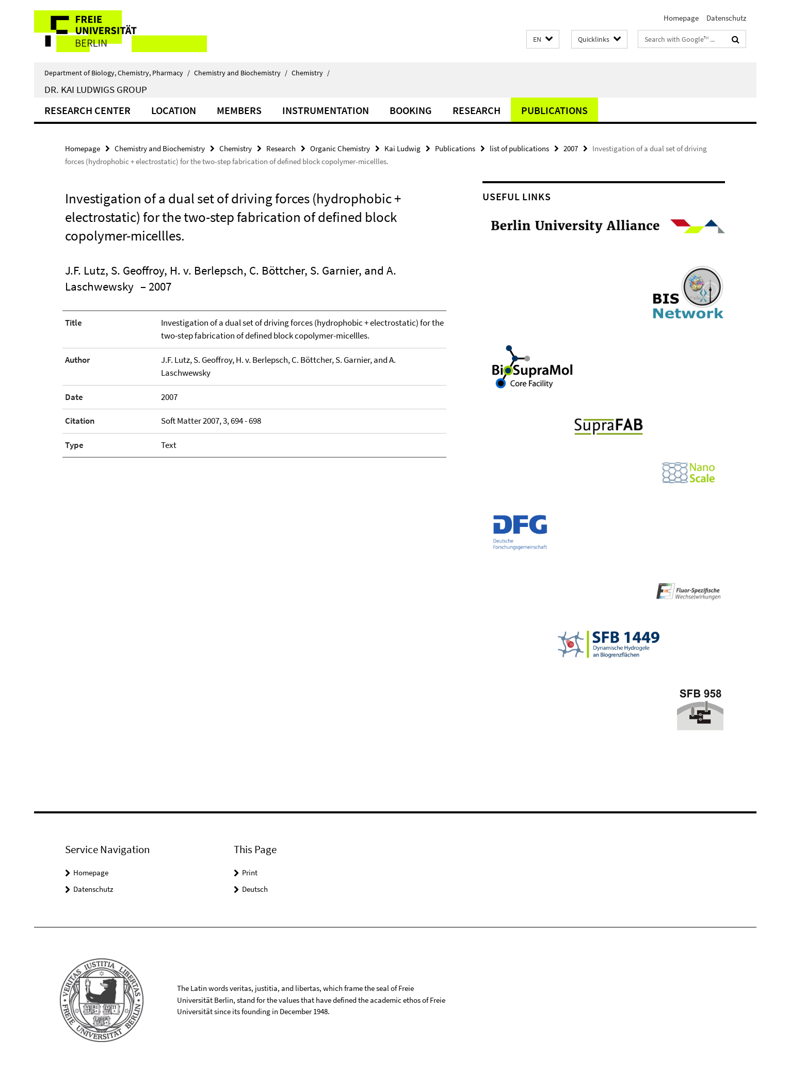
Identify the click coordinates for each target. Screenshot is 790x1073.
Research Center (87, 110)
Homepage (681, 18)
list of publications (519, 148)
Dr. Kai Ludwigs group (95, 89)
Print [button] (249, 872)
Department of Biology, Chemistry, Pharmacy (117, 72)
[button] (542, 39)
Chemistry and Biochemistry (240, 72)
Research (477, 110)
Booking (411, 110)
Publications (554, 110)
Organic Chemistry (340, 148)
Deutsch (255, 889)
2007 (570, 148)
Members (239, 110)
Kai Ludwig (402, 148)
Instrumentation (325, 110)
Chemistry (311, 72)
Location (173, 110)
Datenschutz (726, 18)
